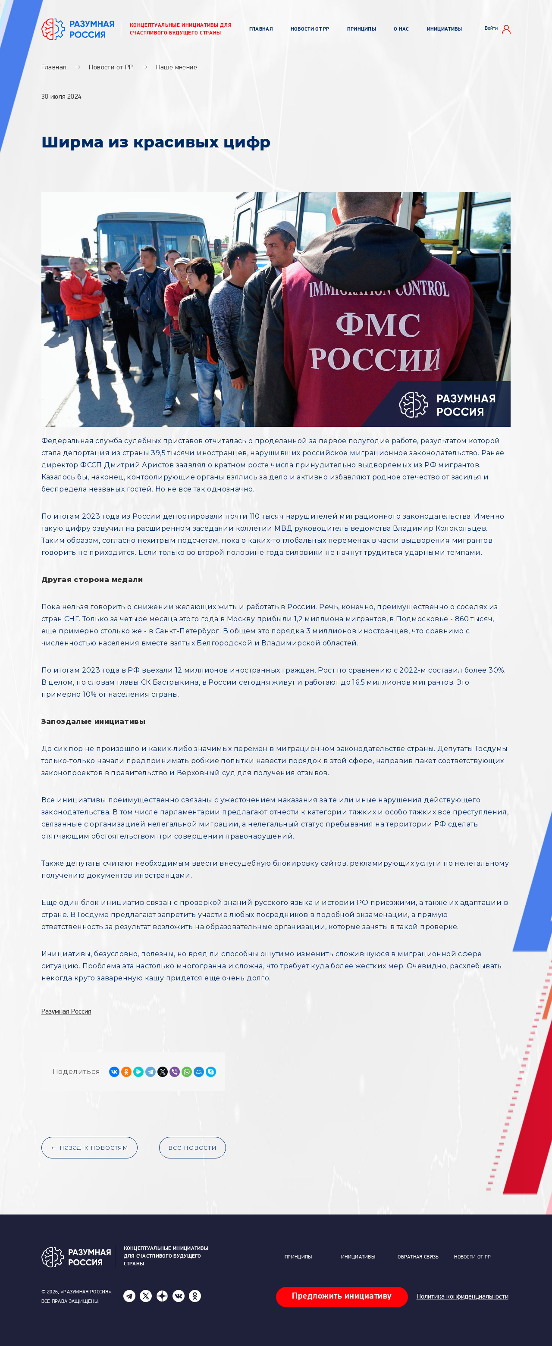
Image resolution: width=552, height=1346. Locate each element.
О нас (401, 29)
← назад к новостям (89, 1147)
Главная (261, 29)
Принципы (361, 29)
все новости (192, 1147)
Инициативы (444, 29)
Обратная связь (418, 1257)
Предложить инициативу (342, 1296)
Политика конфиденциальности (462, 1296)
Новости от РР (310, 29)
